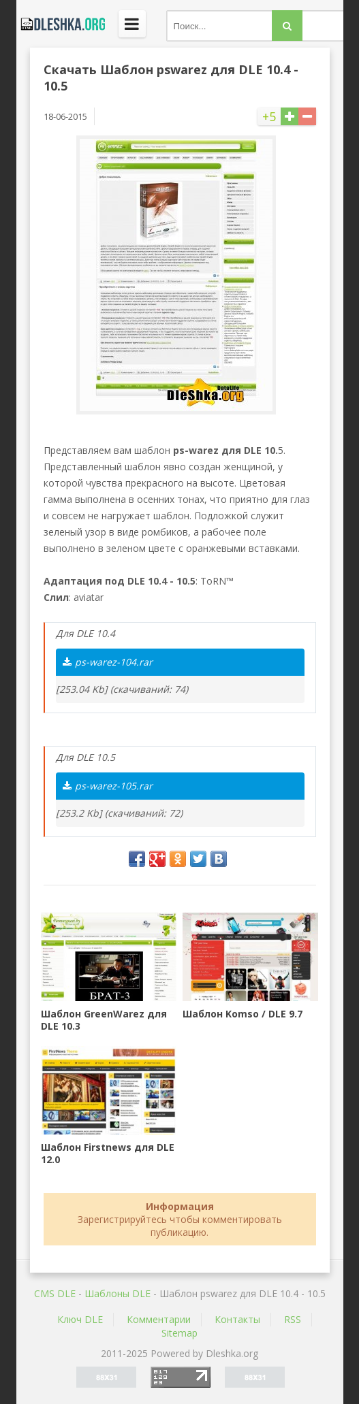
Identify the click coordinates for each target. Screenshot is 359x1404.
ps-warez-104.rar (108, 661)
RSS (292, 1319)
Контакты (237, 1319)
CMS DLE (55, 1293)
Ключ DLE (80, 1319)
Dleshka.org (60, 24)
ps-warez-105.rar (108, 785)
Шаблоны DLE (117, 1293)
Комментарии (159, 1319)
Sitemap (179, 1332)
